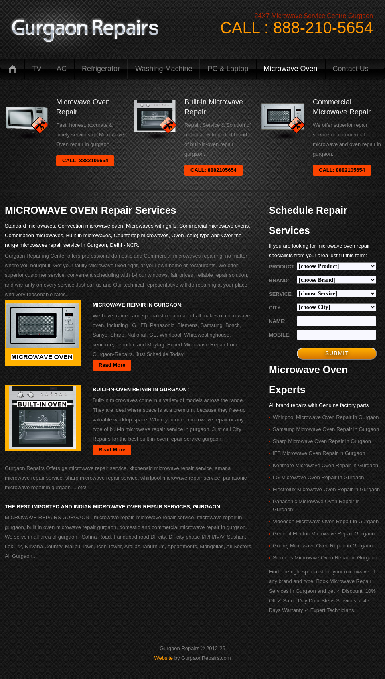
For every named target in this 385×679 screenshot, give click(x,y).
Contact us (351, 69)
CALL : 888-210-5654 (296, 28)
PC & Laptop (227, 69)
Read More (112, 365)
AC (62, 69)
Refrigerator (101, 69)
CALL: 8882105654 (85, 160)
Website (163, 658)
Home (12, 69)
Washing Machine (163, 69)
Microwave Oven (291, 69)
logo (84, 31)
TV (36, 69)
